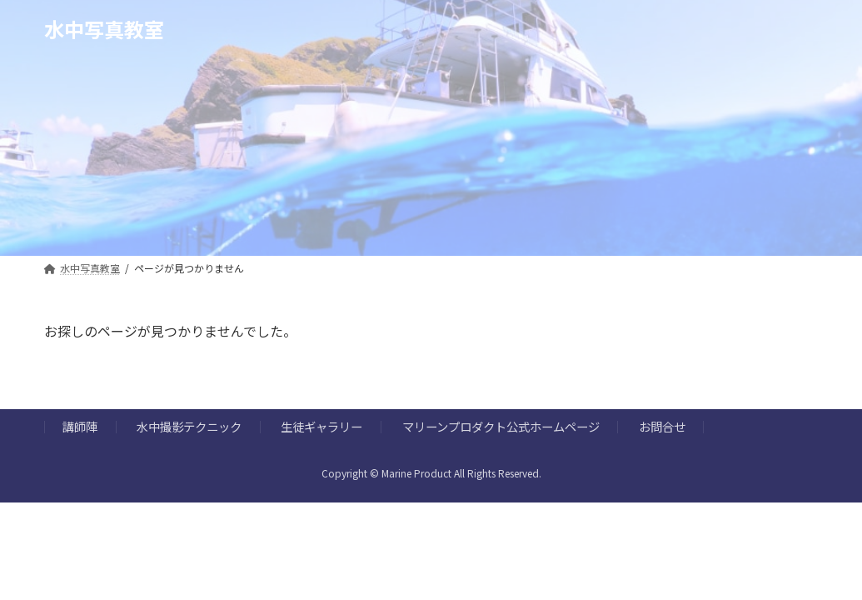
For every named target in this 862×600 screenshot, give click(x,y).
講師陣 (79, 427)
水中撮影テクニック (189, 427)
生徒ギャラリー (321, 427)
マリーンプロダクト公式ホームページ (501, 427)
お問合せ (662, 427)
